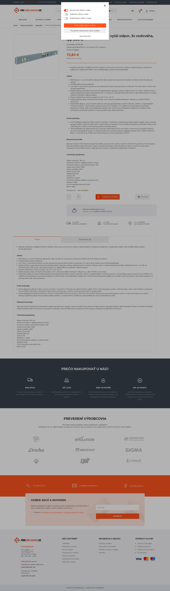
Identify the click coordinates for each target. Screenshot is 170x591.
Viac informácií (85, 36)
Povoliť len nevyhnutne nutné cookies (85, 31)
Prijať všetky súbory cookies (85, 25)
